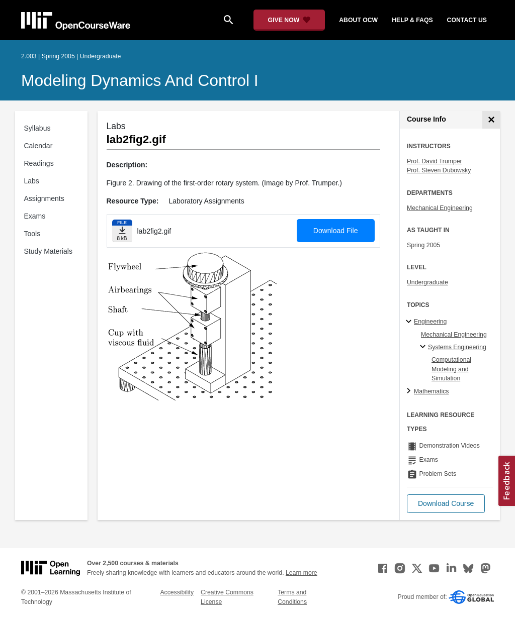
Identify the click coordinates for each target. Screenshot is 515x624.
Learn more (301, 572)
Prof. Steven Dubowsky (439, 170)
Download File (335, 231)
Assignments (44, 198)
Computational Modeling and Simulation (451, 369)
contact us (467, 20)
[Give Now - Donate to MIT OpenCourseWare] (289, 20)
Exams (35, 216)
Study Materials (48, 251)
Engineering (430, 321)
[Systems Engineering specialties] (424, 347)
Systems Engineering (457, 347)
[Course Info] (491, 120)
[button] (446, 503)
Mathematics (431, 391)
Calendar (38, 146)
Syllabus (37, 128)
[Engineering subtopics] (410, 322)
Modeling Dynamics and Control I (140, 80)
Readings (39, 163)
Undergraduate (427, 282)
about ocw (358, 20)
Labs (31, 181)
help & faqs (412, 20)
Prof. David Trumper (434, 161)
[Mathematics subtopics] (410, 391)
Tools (32, 234)
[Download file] (122, 231)
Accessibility (177, 592)
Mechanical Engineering (440, 208)
